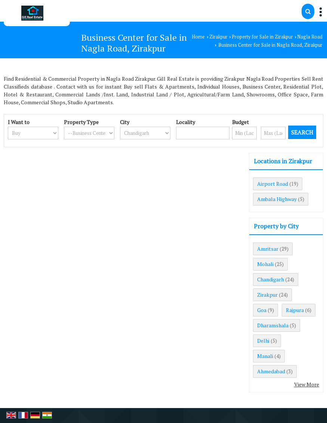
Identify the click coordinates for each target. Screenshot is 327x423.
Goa (261, 310)
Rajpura (295, 310)
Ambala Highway (277, 199)
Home (198, 37)
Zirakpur (218, 37)
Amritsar (267, 248)
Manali (265, 355)
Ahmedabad (271, 371)
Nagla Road (310, 37)
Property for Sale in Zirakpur (262, 37)
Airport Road (272, 183)
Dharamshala (273, 325)
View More (306, 384)
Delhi (263, 340)
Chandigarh (270, 279)
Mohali (265, 264)
